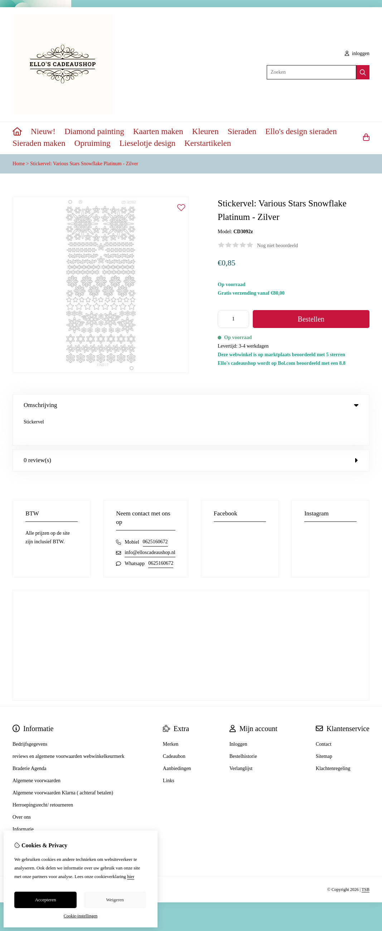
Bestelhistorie (243, 727)
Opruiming (92, 143)
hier (130, 876)
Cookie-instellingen (81, 915)
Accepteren (45, 899)
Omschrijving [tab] (191, 405)
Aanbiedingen (177, 739)
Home (19, 163)
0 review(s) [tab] (191, 430)
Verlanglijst (241, 739)
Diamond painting (94, 131)
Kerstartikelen (207, 143)
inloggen (357, 53)
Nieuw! (43, 131)
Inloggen (238, 714)
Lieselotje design (147, 143)
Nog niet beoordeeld (277, 245)
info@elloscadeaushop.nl (150, 523)
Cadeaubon (174, 727)
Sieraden (242, 131)
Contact (324, 714)
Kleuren (205, 131)
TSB (365, 860)
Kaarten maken (158, 131)
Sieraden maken (39, 143)
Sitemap (324, 727)
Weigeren (115, 899)
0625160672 (155, 512)
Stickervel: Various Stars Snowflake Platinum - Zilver (84, 163)
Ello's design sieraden (301, 131)
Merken (171, 714)
